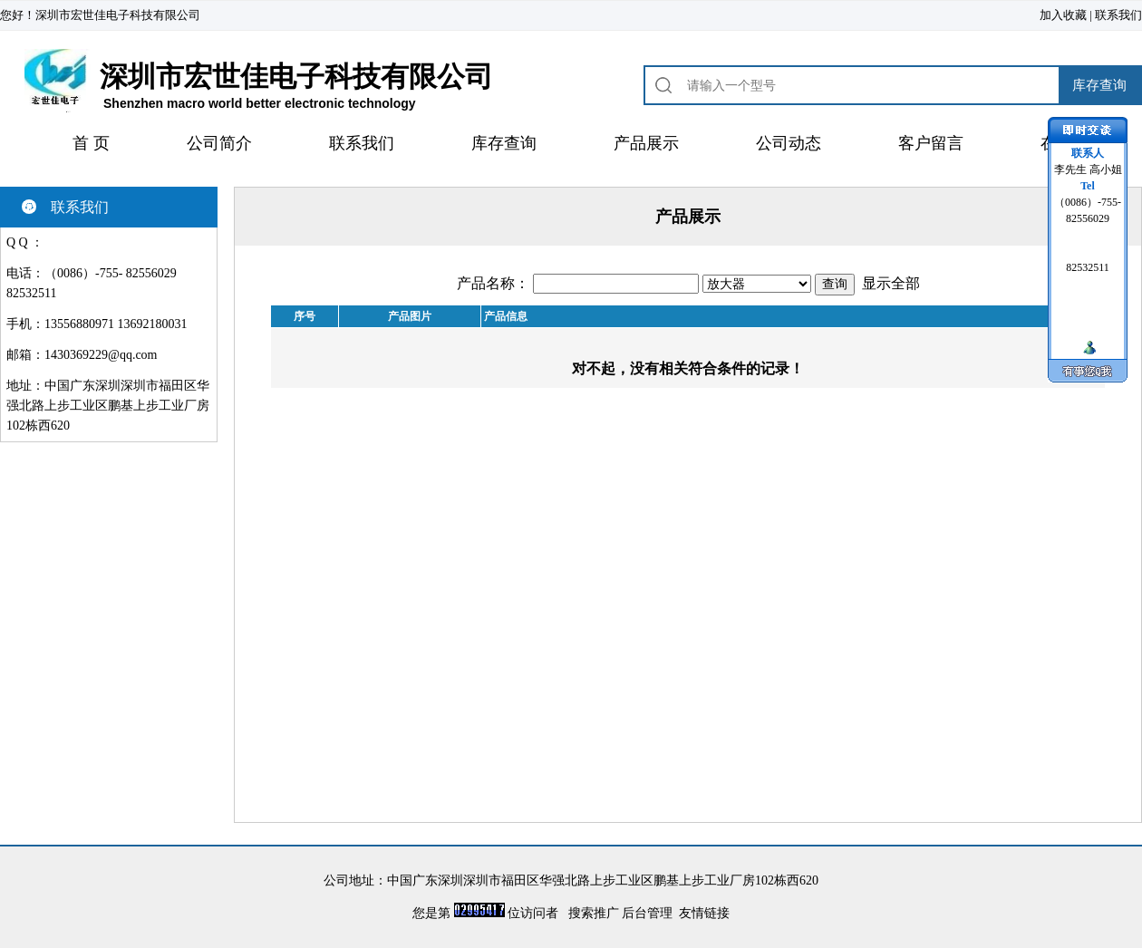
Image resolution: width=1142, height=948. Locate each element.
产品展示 (646, 143)
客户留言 (930, 143)
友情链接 (704, 913)
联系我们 (1118, 15)
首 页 (91, 143)
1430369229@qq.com (101, 355)
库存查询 (504, 143)
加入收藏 (1063, 15)
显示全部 (891, 283)
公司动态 (788, 143)
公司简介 (219, 143)
